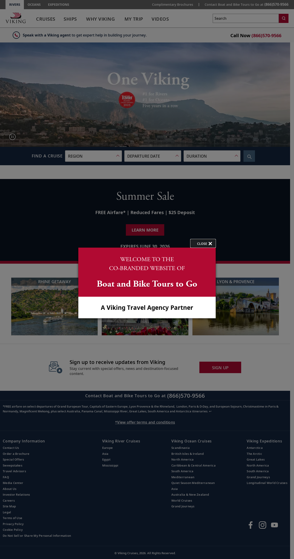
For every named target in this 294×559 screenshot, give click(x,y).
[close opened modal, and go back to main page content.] (203, 243)
